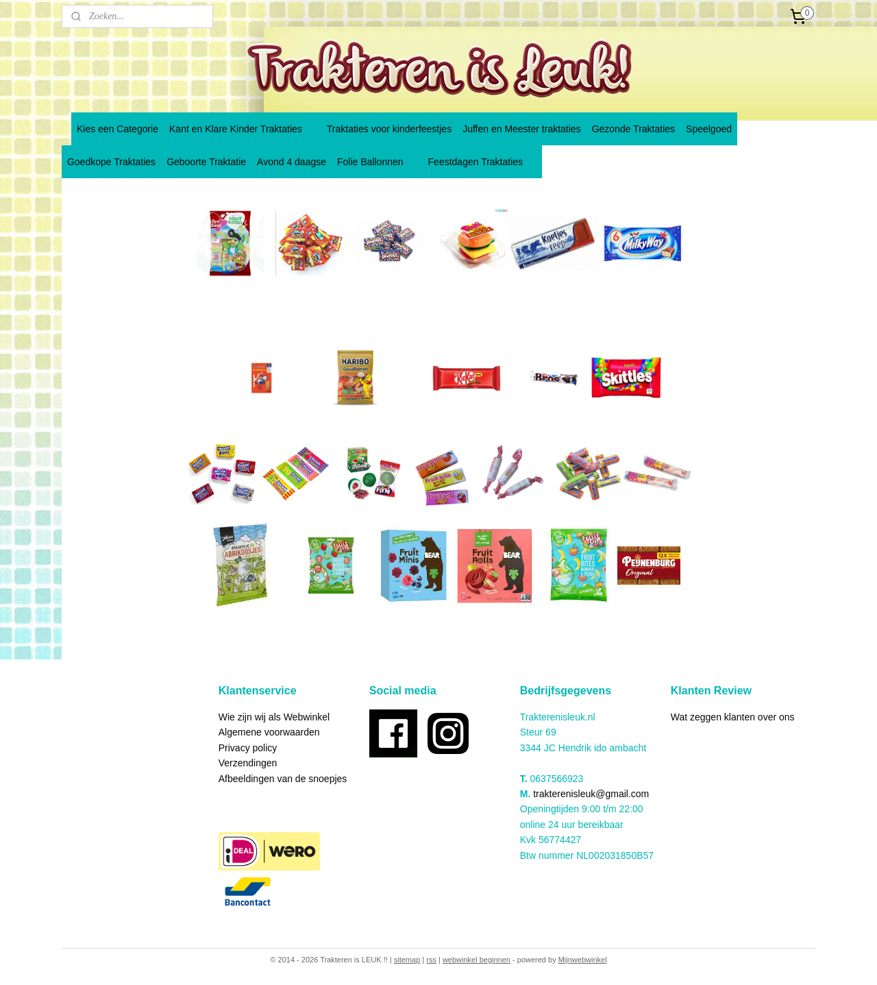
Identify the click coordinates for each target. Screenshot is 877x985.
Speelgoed (709, 128)
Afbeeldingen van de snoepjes (283, 778)
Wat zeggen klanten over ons (733, 717)
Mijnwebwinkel (582, 960)
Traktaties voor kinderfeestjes (389, 128)
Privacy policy (248, 747)
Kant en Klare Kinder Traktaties (242, 128)
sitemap (407, 960)
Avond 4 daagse (291, 161)
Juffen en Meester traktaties (521, 128)
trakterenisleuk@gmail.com (591, 793)
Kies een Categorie (117, 128)
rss (431, 960)
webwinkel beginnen (476, 960)
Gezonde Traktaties (633, 128)
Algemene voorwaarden (269, 732)
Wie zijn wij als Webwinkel (274, 717)
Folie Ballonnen (377, 161)
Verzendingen (248, 762)
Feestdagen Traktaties (482, 161)
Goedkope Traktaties (111, 161)
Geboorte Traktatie (206, 161)
